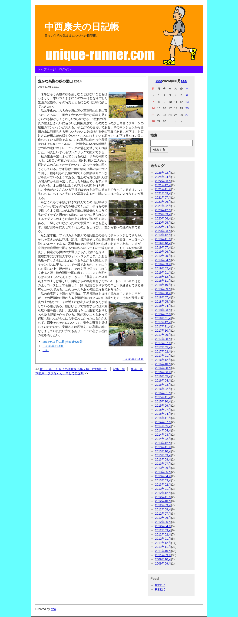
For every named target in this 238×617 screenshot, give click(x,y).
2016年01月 (163, 393)
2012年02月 (163, 534)
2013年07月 (163, 463)
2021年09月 (163, 193)
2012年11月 (163, 497)
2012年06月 (163, 517)
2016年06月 (163, 372)
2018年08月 (163, 293)
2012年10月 (163, 501)
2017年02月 (163, 351)
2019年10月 (163, 243)
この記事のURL (133, 359)
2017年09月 (163, 334)
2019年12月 (163, 235)
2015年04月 (163, 413)
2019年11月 (163, 239)
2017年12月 (163, 322)
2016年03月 (163, 384)
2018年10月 (163, 285)
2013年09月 (163, 455)
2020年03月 (163, 231)
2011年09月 (163, 555)
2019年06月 (163, 251)
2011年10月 (163, 551)
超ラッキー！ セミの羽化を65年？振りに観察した (73, 369)
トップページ (47, 69)
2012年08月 (163, 509)
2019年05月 (163, 256)
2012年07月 (163, 513)
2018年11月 (163, 280)
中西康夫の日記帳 (82, 27)
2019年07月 (163, 247)
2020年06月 (163, 218)
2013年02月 (163, 484)
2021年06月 (163, 201)
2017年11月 (163, 326)
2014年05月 (163, 426)
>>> (184, 81)
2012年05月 (163, 522)
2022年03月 (163, 181)
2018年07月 (163, 297)
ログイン (65, 69)
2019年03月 (163, 264)
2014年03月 (163, 434)
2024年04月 (163, 177)
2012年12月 (163, 493)
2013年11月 (163, 447)
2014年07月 (163, 422)
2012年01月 (163, 538)
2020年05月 (163, 222)
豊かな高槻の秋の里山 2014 (60, 81)
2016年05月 (163, 376)
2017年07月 (163, 343)
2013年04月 (163, 476)
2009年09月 (163, 563)
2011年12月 (163, 543)
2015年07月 (163, 409)
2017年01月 (163, 355)
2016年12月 (163, 360)
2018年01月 (163, 318)
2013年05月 (163, 472)
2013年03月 (163, 480)
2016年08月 (163, 368)
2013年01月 (163, 488)
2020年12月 (163, 210)
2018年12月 (163, 276)
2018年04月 (163, 305)
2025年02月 (163, 172)
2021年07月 (163, 197)
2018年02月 (163, 314)
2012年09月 (163, 505)
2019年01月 (163, 272)
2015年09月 (163, 405)
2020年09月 (163, 214)
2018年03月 (163, 310)
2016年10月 (163, 364)
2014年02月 (163, 439)
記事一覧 (119, 369)
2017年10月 (163, 330)
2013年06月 (163, 468)
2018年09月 (163, 289)
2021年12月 (163, 185)
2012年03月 (163, 530)
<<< (158, 81)
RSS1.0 (160, 585)
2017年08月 (163, 339)
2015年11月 (163, 397)
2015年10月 (163, 401)
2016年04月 (163, 380)
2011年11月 (163, 546)
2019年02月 (163, 268)
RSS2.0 (160, 589)
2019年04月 (163, 260)
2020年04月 (163, 227)
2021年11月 (163, 189)
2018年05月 (163, 301)
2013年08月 (163, 459)
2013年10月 (163, 451)
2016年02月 (163, 389)
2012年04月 (163, 526)
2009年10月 (163, 559)
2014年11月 (163, 418)
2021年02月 (163, 206)
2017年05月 (163, 347)
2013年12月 (163, 443)
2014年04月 (163, 430)
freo (53, 609)
